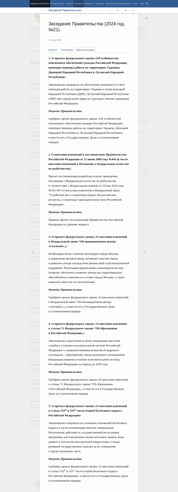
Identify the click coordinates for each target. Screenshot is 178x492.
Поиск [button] (147, 3)
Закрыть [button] (148, 20)
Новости (69, 4)
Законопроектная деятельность (118, 4)
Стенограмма (67, 50)
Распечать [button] (126, 10)
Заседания (78, 4)
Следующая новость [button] (33, 252)
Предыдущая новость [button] (144, 252)
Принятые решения (85, 50)
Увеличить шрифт (118, 10)
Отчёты (135, 4)
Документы (89, 4)
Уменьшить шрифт (110, 10)
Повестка (52, 50)
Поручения (99, 4)
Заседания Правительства (64, 10)
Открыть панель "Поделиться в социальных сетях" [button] (134, 10)
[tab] (53, 50)
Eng (142, 4)
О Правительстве (58, 4)
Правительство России (40, 4)
